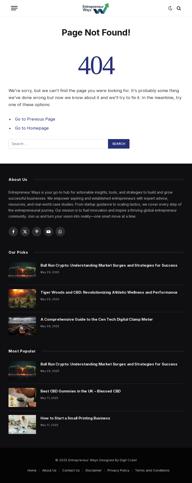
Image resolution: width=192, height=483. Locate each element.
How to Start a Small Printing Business (75, 418)
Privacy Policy (118, 470)
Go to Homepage (32, 128)
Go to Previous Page (35, 119)
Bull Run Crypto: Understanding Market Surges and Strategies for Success (109, 265)
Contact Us (71, 470)
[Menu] (14, 8)
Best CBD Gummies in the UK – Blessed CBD (80, 391)
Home (32, 470)
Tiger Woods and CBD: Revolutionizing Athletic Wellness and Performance (109, 292)
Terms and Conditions (152, 470)
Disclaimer (94, 470)
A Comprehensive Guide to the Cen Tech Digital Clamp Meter (96, 319)
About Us (49, 470)
